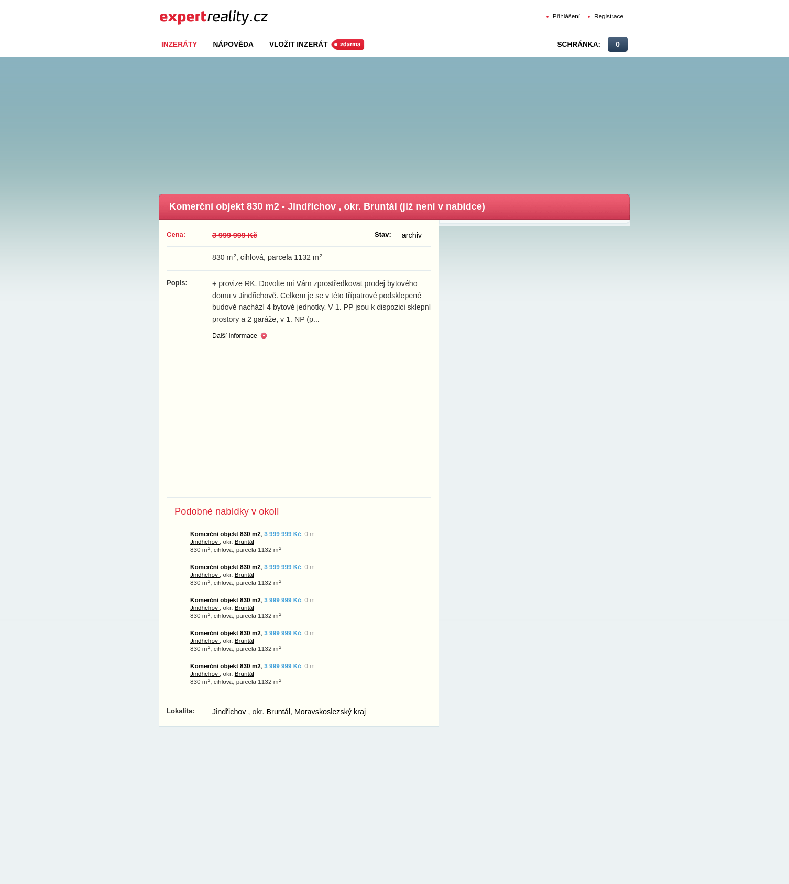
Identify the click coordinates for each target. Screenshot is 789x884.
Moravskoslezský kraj (330, 711)
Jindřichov (205, 541)
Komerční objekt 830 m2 (225, 533)
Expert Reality (179, 11)
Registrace (608, 16)
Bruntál (244, 541)
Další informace (234, 336)
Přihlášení (566, 16)
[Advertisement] (412, 122)
